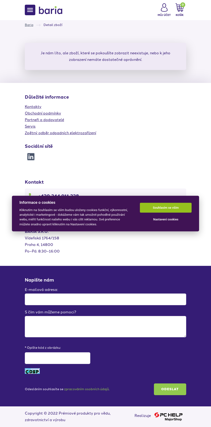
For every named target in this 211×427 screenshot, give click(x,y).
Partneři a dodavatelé (44, 120)
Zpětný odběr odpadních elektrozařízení (60, 133)
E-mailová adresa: (41, 289)
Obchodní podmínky (43, 113)
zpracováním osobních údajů (86, 389)
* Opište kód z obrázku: (43, 348)
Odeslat (170, 389)
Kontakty (33, 106)
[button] (164, 10)
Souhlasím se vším (166, 207)
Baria (29, 25)
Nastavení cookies (165, 219)
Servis (30, 126)
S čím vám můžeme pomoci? (50, 312)
